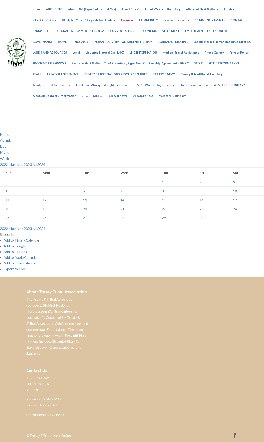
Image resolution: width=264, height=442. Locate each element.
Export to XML (15, 269)
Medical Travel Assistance (181, 52)
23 (201, 209)
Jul (34, 164)
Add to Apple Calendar (21, 257)
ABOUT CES (54, 9)
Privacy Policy (239, 52)
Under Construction (194, 85)
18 (7, 209)
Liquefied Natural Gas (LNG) (105, 52)
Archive (228, 9)
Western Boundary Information (54, 96)
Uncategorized (143, 96)
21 (122, 209)
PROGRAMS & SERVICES (49, 63)
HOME (62, 41)
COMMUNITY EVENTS (210, 20)
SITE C (198, 63)
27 (85, 217)
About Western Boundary (162, 9)
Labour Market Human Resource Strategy (222, 41)
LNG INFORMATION (143, 52)
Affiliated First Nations (202, 9)
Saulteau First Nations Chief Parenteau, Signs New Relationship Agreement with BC (130, 63)
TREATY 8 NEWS (164, 74)
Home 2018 (80, 41)
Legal (76, 52)
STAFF (36, 74)
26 (44, 217)
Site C (97, 96)
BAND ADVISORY (44, 20)
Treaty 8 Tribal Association (51, 85)
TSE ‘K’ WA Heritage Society (154, 85)
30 (201, 217)
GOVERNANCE (42, 41)
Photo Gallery (214, 52)
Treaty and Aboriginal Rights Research (103, 85)
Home (36, 9)
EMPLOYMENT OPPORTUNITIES (207, 31)
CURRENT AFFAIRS (123, 31)
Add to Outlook (15, 251)
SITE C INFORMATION (223, 63)
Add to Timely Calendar (21, 240)
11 (7, 200)
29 (164, 217)
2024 (41, 164)
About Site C (130, 9)
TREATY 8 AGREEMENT (62, 74)
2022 (4, 164)
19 (44, 209)
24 (235, 209)
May (12, 164)
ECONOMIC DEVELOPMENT (161, 31)
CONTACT (238, 20)
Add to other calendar (20, 263)
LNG (85, 96)
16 (201, 200)
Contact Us (40, 31)
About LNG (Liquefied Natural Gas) (92, 9)
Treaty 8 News (117, 96)
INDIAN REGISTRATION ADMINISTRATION (123, 41)
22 (164, 209)
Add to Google (15, 246)
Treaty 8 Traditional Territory (202, 74)
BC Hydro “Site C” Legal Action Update (88, 20)
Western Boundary (172, 96)
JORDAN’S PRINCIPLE (173, 41)
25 (7, 217)
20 (85, 209)
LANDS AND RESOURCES (49, 52)
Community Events (176, 20)
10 (235, 191)
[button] (7, 234)
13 (85, 200)
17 (235, 200)
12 (44, 200)
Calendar (127, 20)
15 (164, 200)
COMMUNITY (148, 20)
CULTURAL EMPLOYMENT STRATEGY (79, 31)
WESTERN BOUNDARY (229, 85)
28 (122, 217)
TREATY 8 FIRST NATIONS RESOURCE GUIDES (115, 74)
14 (122, 200)
